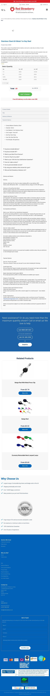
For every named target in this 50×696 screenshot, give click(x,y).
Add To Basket (25, 94)
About (2, 555)
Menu (47, 10)
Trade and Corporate (5, 542)
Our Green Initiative (5, 578)
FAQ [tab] (4, 113)
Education (3, 546)
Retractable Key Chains (26, 18)
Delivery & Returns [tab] (7, 116)
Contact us (44, 4)
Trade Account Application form (10, 298)
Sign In (4, 4)
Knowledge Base (4, 576)
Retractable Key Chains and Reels (12, 18)
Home (2, 18)
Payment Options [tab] (7, 120)
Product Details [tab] (6, 109)
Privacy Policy (4, 569)
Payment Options (5, 571)
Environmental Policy (5, 574)
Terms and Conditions (6, 567)
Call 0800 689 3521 (25, 330)
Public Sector (4, 544)
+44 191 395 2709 (25, 337)
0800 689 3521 (4, 603)
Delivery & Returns (5, 565)
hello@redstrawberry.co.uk (7, 609)
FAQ (2, 563)
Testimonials (4, 557)
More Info (25, 393)
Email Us (25, 344)
